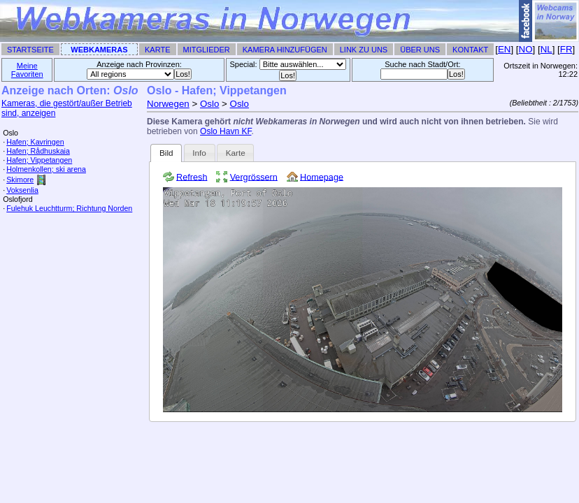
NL (546, 49)
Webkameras (99, 49)
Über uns (420, 49)
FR (566, 49)
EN (504, 49)
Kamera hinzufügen (285, 49)
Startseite (30, 49)
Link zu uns (363, 49)
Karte (157, 49)
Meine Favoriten (27, 69)
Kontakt (470, 49)
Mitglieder (206, 49)
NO (526, 49)
